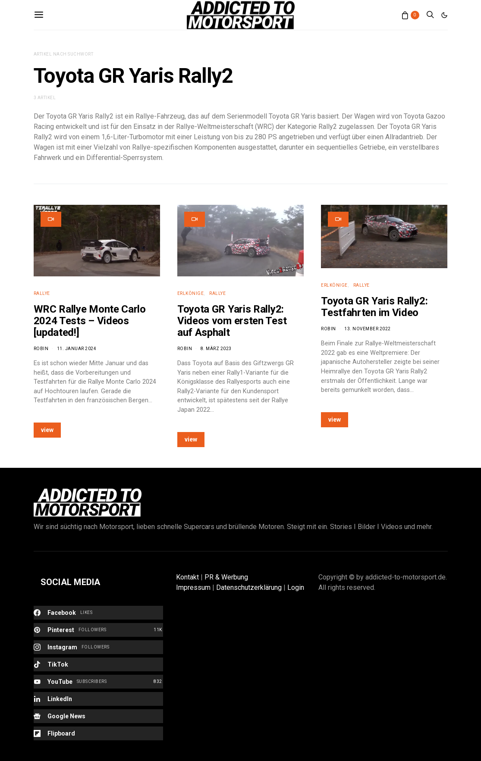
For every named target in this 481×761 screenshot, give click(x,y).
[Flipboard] (98, 733)
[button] (444, 15)
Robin (41, 348)
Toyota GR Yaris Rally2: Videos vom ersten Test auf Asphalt (231, 320)
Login (295, 587)
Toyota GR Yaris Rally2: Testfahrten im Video (374, 307)
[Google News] (98, 716)
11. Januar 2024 (77, 348)
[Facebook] (98, 613)
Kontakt (187, 577)
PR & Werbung (226, 577)
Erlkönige (190, 293)
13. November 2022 (367, 328)
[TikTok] (98, 664)
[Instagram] (98, 647)
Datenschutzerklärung (249, 587)
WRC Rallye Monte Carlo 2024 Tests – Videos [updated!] (90, 320)
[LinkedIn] (98, 699)
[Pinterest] (98, 630)
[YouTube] (98, 682)
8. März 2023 (216, 348)
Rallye (42, 293)
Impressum (193, 587)
